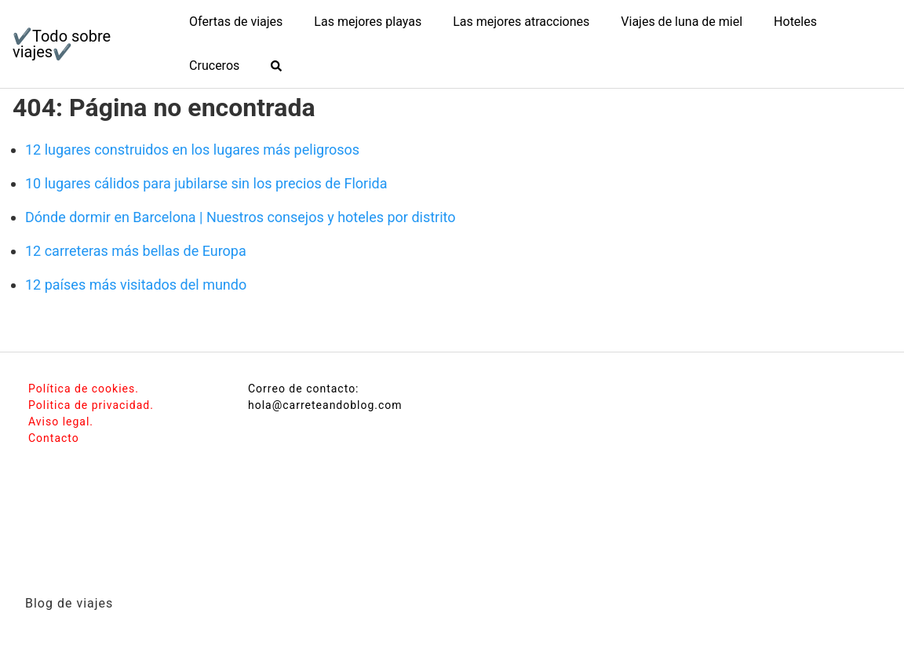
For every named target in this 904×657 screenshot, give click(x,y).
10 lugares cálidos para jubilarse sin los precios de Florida (206, 183)
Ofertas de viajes (235, 21)
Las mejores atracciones (521, 21)
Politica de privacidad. (91, 405)
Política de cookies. (83, 388)
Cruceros (214, 65)
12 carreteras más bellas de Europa (135, 251)
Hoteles (795, 21)
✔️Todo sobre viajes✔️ (62, 44)
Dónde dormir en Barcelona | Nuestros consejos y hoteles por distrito (240, 217)
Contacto (53, 438)
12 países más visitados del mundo (135, 284)
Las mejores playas (367, 21)
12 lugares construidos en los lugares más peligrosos (192, 149)
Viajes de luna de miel (681, 21)
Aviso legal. (60, 421)
